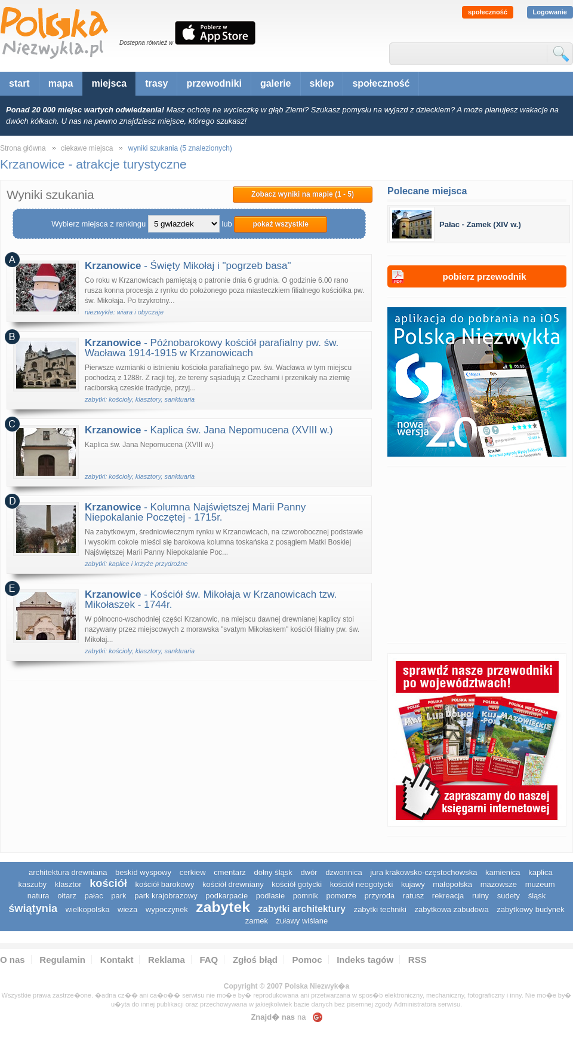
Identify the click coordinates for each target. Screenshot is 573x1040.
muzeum (540, 884)
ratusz (413, 895)
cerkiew (193, 872)
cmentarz (229, 872)
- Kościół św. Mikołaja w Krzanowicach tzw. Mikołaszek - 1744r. (211, 599)
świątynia (32, 908)
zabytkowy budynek (530, 909)
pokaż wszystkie (280, 224)
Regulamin (62, 959)
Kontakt (117, 959)
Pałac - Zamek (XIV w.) (480, 224)
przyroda (380, 895)
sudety (508, 895)
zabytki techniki (380, 909)
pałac (94, 895)
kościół (108, 883)
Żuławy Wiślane (302, 920)
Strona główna (23, 148)
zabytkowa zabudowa (451, 909)
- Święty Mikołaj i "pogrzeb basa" (188, 265)
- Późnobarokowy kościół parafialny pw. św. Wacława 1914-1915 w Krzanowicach (211, 348)
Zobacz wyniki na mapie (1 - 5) (302, 194)
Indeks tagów (365, 959)
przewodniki (213, 83)
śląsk (537, 895)
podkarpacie (226, 895)
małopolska (452, 884)
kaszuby (32, 884)
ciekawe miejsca (87, 148)
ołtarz (66, 895)
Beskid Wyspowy (143, 872)
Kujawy (413, 884)
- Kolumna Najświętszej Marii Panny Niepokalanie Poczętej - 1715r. (195, 512)
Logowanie (550, 12)
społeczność (487, 12)
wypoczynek (167, 909)
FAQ (208, 959)
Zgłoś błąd (255, 959)
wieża (127, 909)
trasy (156, 83)
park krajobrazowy (166, 895)
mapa (60, 83)
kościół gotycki (297, 884)
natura (38, 895)
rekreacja (448, 895)
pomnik (305, 895)
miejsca (109, 83)
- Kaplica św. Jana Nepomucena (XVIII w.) (209, 430)
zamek (256, 920)
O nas (12, 959)
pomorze (341, 895)
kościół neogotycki (361, 884)
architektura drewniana (68, 872)
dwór (308, 872)
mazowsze (498, 884)
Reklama (166, 959)
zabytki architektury (302, 909)
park (118, 895)
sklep (322, 83)
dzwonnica (343, 872)
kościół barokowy (164, 884)
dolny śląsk (273, 872)
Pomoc (307, 959)
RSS (417, 959)
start (19, 83)
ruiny (480, 895)
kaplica (540, 872)
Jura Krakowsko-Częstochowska (423, 872)
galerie (275, 83)
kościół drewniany (233, 884)
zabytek (223, 907)
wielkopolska (88, 909)
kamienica (502, 872)
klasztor (68, 884)
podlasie (270, 895)
